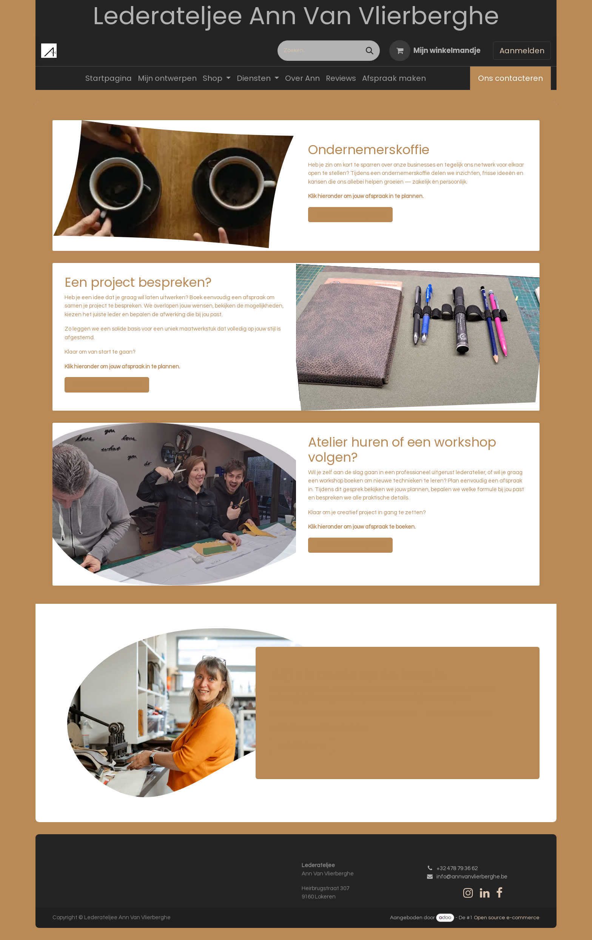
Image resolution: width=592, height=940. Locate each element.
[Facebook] (499, 893)
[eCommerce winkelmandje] (435, 51)
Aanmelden (521, 50)
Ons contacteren (510, 78)
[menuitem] (108, 78)
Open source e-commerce (507, 917)
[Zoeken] (369, 50)
